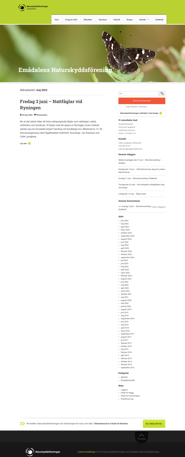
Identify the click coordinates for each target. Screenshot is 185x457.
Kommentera (41, 115)
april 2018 (125, 328)
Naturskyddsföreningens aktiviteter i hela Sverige (139, 113)
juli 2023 (124, 260)
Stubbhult (159, 20)
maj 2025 (124, 224)
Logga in (124, 390)
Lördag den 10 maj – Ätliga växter (132, 194)
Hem (57, 20)
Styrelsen (103, 20)
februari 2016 (126, 352)
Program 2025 (71, 20)
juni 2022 (124, 282)
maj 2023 (124, 266)
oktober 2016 (126, 346)
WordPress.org (127, 399)
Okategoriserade (128, 380)
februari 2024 (126, 251)
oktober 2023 (126, 254)
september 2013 (127, 367)
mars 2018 (125, 331)
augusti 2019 (126, 309)
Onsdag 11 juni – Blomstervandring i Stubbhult (137, 178)
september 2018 (127, 318)
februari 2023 (126, 276)
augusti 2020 (126, 300)
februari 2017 (126, 343)
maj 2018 (124, 325)
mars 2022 (125, 291)
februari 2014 (126, 364)
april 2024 (125, 248)
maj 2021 (124, 297)
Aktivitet (124, 377)
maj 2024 (124, 245)
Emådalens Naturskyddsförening (65, 70)
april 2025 (125, 227)
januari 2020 (126, 306)
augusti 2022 (126, 279)
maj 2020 (124, 303)
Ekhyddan (88, 20)
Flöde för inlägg (127, 393)
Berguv (130, 20)
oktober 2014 (126, 361)
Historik (116, 20)
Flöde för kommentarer (130, 396)
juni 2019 (124, 312)
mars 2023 (125, 273)
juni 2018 (124, 322)
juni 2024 (124, 242)
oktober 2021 (126, 294)
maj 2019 (124, 315)
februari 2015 (126, 358)
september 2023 (127, 257)
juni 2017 (124, 340)
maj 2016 (124, 349)
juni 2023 (124, 263)
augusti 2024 (126, 239)
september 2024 (127, 236)
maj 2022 (124, 285)
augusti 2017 (126, 337)
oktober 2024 (126, 233)
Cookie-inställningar (87, 452)
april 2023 (125, 270)
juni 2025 (124, 221)
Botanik (142, 20)
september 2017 (127, 334)
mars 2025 (125, 230)
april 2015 (125, 355)
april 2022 (125, 288)
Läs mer (23, 143)
